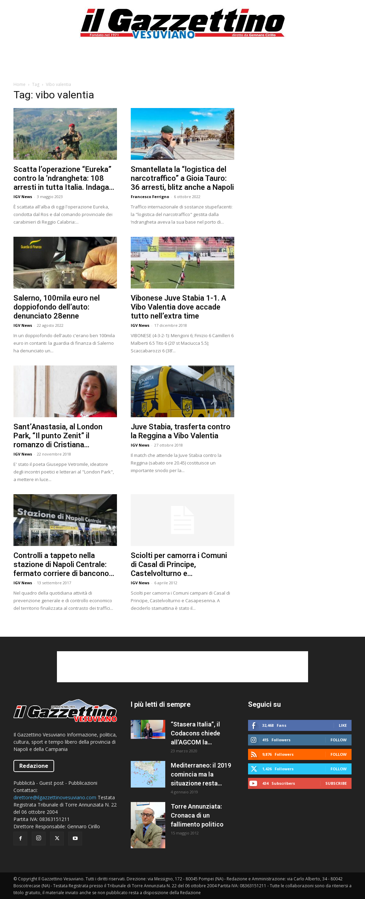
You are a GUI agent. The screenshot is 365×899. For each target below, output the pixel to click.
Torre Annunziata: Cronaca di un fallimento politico (197, 815)
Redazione (33, 766)
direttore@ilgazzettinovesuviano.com (54, 797)
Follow (339, 739)
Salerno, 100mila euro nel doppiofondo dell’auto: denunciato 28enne (56, 307)
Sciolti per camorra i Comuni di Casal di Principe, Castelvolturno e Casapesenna (179, 564)
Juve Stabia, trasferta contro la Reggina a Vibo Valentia (180, 431)
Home (19, 84)
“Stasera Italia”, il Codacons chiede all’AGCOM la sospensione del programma (195, 734)
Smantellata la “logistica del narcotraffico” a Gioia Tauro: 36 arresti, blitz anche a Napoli (182, 178)
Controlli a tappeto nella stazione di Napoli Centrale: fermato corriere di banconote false (64, 564)
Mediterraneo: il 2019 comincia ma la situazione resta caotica (201, 775)
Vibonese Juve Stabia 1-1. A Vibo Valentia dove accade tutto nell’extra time (178, 307)
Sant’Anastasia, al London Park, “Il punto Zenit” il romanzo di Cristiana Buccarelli (57, 435)
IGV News (22, 196)
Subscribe (336, 783)
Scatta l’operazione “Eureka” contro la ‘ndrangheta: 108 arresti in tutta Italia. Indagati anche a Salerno (63, 178)
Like (343, 725)
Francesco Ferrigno (150, 196)
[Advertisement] (182, 63)
